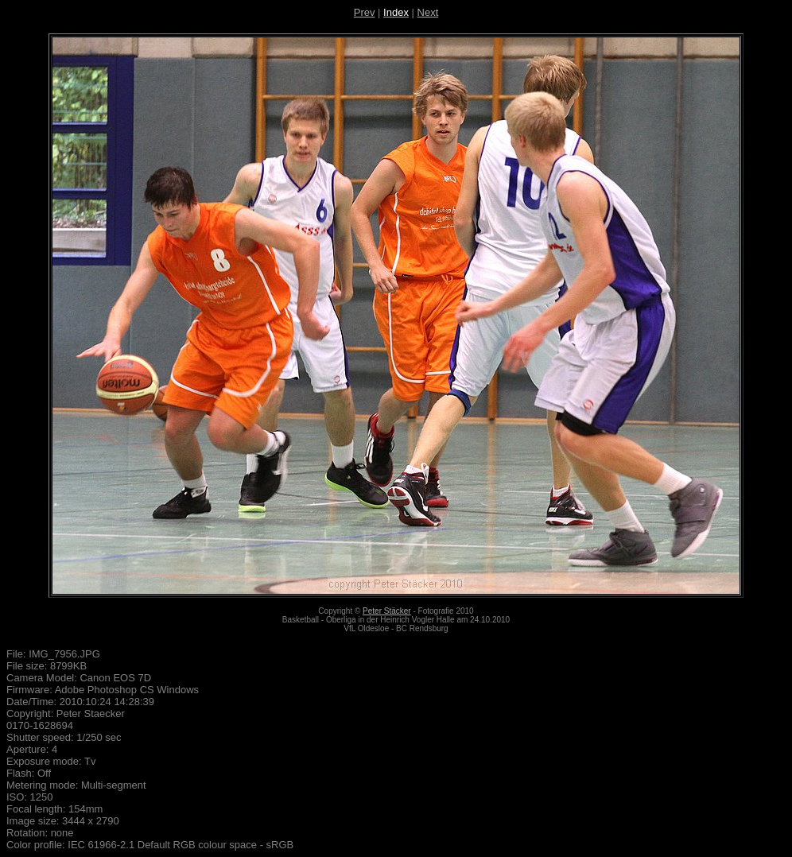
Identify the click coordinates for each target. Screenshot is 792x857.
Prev (364, 12)
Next (428, 12)
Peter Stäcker (387, 611)
